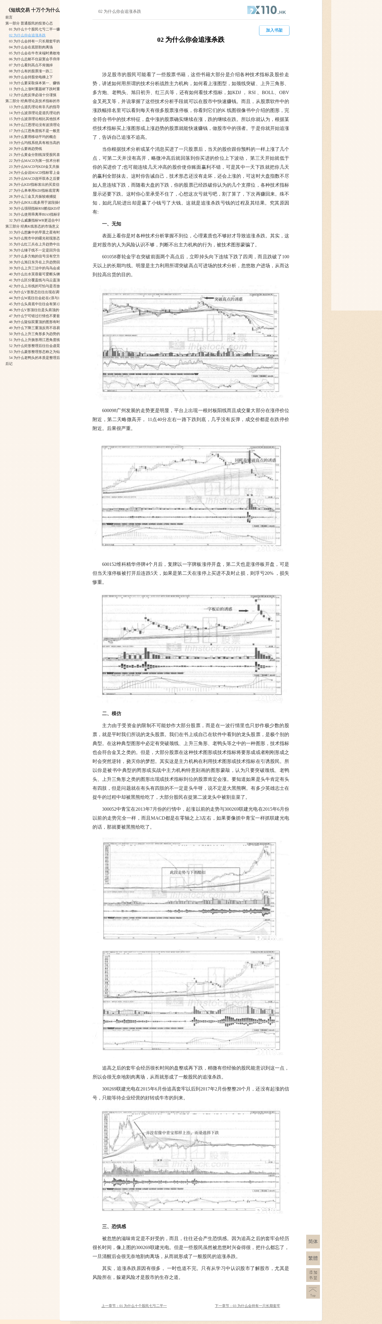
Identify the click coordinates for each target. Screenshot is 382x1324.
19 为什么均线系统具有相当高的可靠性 (40, 143)
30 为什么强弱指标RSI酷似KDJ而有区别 (40, 208)
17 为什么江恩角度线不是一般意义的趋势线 (43, 131)
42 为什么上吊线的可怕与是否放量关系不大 (43, 286)
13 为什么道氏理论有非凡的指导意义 (38, 107)
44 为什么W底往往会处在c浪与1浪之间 (39, 298)
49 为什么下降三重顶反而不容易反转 (38, 328)
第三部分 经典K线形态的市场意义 (32, 226)
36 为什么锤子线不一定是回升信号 (36, 250)
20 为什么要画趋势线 (25, 149)
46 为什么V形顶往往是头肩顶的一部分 (39, 310)
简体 (313, 1241)
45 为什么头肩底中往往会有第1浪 (35, 304)
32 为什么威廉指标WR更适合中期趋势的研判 (44, 220)
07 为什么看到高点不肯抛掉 (31, 65)
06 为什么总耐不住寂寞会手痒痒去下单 (40, 59)
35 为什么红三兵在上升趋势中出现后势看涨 (43, 244)
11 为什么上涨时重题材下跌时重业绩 (38, 89)
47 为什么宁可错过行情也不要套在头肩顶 (41, 316)
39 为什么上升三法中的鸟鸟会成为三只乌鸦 (43, 268)
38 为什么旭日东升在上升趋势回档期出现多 (43, 262)
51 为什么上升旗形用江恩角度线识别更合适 (43, 340)
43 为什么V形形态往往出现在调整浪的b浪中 (44, 292)
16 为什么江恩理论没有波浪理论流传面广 (41, 125)
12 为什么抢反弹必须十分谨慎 (32, 95)
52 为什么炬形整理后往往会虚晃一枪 (38, 346)
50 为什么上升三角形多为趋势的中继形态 (41, 334)
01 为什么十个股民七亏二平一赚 (34, 29)
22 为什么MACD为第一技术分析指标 (38, 161)
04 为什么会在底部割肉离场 (31, 47)
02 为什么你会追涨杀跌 (27, 35)
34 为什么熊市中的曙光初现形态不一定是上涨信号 (49, 238)
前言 (9, 17)
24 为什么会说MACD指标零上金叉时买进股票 (45, 173)
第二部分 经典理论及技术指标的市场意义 (38, 101)
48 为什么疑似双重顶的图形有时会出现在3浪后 (46, 322)
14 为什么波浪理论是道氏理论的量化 (38, 113)
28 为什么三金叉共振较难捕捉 (32, 196)
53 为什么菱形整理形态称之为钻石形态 (40, 352)
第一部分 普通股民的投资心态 (29, 23)
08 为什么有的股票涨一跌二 (31, 71)
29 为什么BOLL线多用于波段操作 (35, 202)
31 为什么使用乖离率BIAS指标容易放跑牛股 (44, 214)
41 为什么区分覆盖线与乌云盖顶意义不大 (41, 280)
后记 (9, 364)
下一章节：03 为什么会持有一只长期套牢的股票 (247, 1306)
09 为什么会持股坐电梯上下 (31, 77)
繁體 (313, 1258)
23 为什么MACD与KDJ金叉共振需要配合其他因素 (48, 167)
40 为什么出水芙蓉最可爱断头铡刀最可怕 (41, 274)
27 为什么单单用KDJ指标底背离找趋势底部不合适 (48, 190)
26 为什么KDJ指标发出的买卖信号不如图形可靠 (46, 184)
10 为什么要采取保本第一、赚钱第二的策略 (43, 83)
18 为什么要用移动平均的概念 (32, 137)
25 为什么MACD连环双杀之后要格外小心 (41, 178)
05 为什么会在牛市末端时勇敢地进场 (38, 53)
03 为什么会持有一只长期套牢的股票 (38, 41)
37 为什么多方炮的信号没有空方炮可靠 (40, 256)
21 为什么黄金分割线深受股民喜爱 (36, 155)
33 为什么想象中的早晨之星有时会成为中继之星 (47, 232)
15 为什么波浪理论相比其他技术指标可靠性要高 (47, 119)
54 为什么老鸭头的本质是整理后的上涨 (40, 358)
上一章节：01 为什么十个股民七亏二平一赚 (134, 1306)
